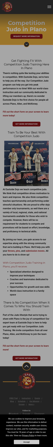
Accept (26, 442)
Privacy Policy (28, 435)
